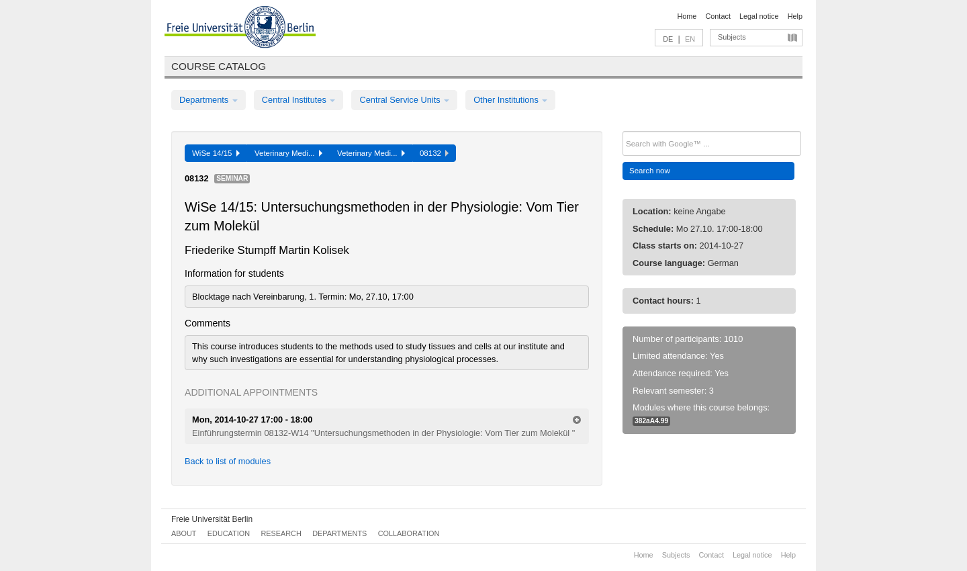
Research (281, 533)
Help (795, 16)
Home (686, 16)
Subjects (732, 37)
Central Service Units (404, 100)
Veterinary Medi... (288, 153)
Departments (208, 100)
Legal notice (759, 16)
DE (668, 39)
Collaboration (409, 533)
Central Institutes (299, 100)
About (183, 533)
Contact (717, 16)
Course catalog (218, 66)
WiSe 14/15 (216, 153)
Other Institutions (510, 100)
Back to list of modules (228, 461)
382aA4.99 (651, 421)
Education (229, 533)
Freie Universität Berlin (211, 519)
